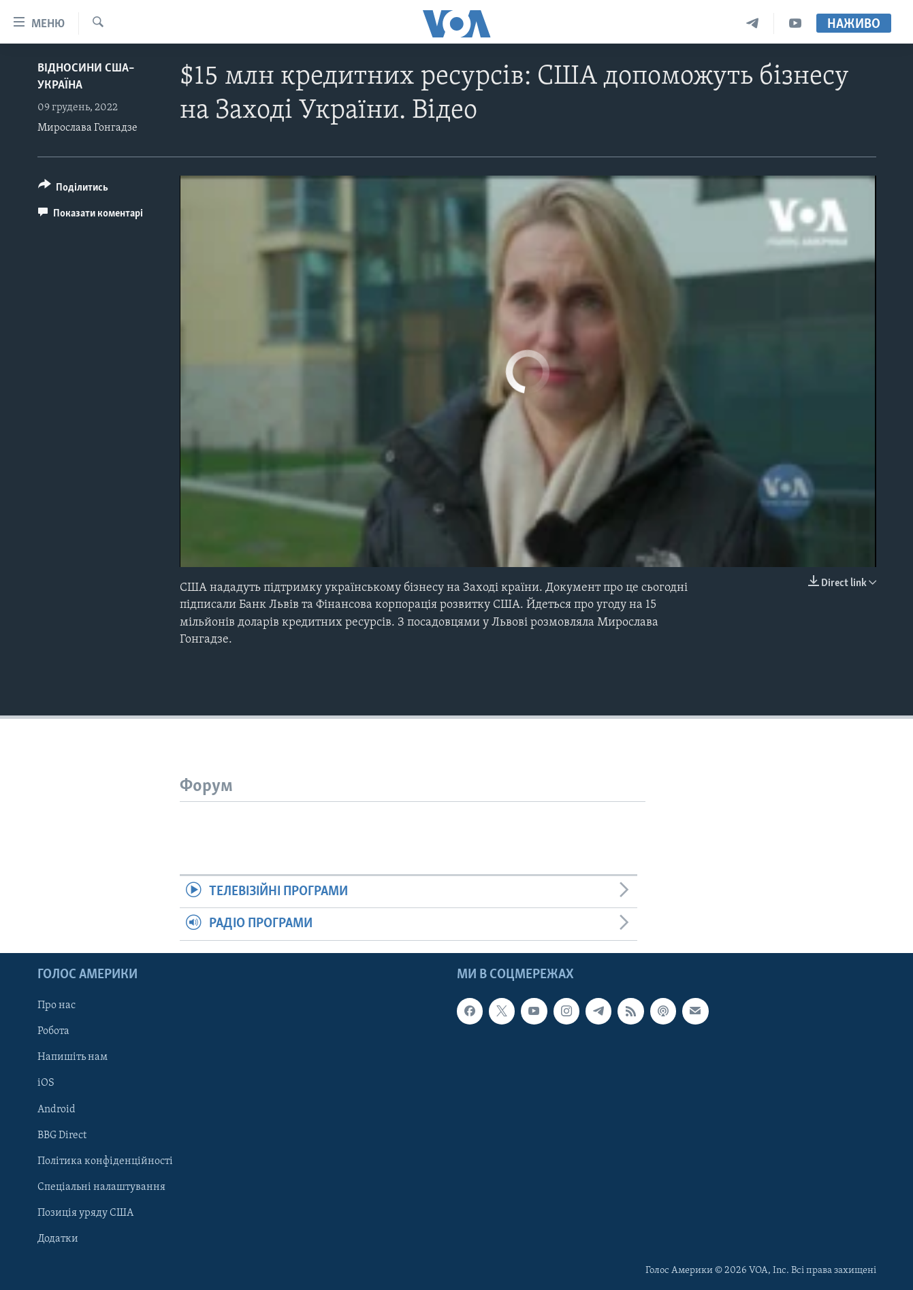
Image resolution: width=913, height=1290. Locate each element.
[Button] (73, 190)
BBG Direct (61, 1134)
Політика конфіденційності (105, 1160)
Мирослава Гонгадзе (87, 128)
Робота (53, 1031)
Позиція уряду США (85, 1212)
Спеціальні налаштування (101, 1186)
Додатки (57, 1238)
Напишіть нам (72, 1057)
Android (56, 1108)
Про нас (56, 1005)
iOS (45, 1083)
